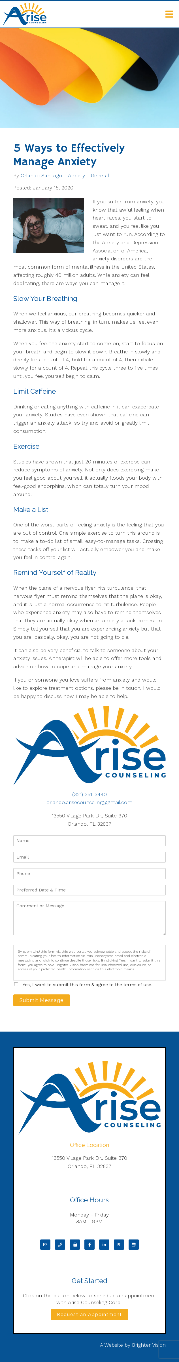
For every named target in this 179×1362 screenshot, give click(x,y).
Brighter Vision (149, 1345)
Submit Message (42, 1000)
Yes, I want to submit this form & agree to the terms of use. (87, 984)
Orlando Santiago (41, 175)
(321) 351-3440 (89, 794)
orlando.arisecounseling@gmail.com (89, 802)
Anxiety (76, 175)
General (100, 175)
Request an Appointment (89, 1314)
